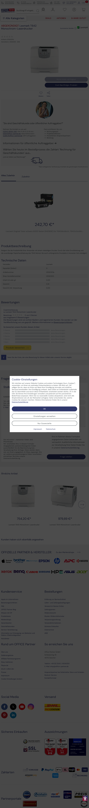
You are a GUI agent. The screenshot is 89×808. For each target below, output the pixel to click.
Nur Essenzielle (44, 423)
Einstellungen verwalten (45, 416)
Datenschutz (50, 429)
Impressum (38, 429)
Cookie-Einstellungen (24, 379)
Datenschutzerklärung (20, 402)
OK (44, 409)
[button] (85, 798)
